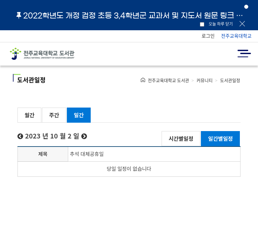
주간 (54, 115)
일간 (79, 115)
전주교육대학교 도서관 (168, 80)
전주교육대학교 (236, 35)
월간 (29, 115)
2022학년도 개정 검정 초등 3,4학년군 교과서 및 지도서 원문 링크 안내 (132, 15)
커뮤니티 (205, 80)
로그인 (208, 35)
